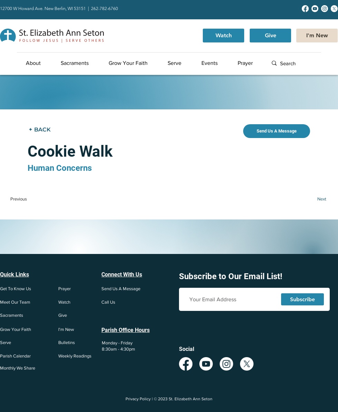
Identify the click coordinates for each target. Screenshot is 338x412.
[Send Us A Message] (276, 131)
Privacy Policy (138, 398)
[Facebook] (305, 8)
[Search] (302, 63)
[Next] (313, 199)
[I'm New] (317, 35)
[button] (40, 63)
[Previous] (30, 199)
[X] (334, 8)
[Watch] (223, 35)
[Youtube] (314, 8)
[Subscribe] (302, 299)
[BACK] (41, 129)
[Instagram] (324, 8)
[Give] (270, 35)
